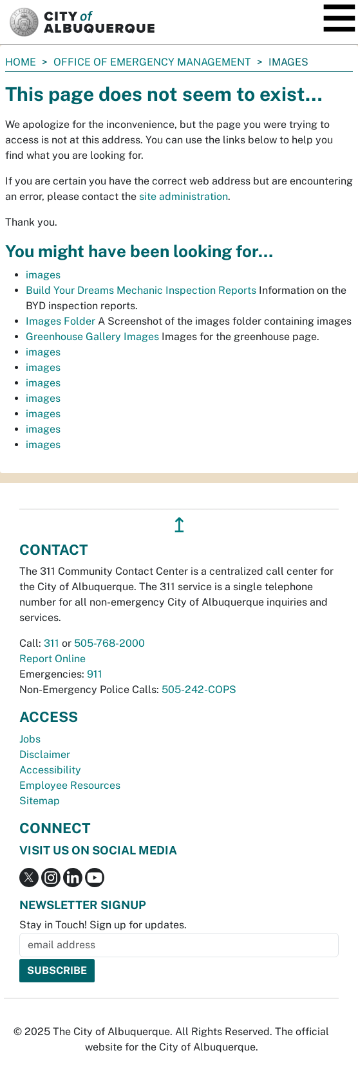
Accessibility (50, 770)
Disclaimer (44, 754)
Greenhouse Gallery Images (92, 336)
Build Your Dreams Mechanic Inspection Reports (141, 290)
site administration (183, 196)
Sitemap (39, 801)
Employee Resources (69, 785)
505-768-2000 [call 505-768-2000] (109, 643)
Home (20, 62)
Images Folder (60, 321)
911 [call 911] (94, 674)
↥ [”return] (179, 525)
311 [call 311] (51, 643)
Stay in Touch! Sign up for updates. (103, 925)
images (43, 275)
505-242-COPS (199, 689)
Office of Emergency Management (152, 62)
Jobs (30, 739)
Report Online (52, 659)
